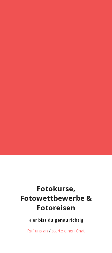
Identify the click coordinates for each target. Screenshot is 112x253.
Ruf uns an (37, 231)
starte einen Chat (68, 231)
